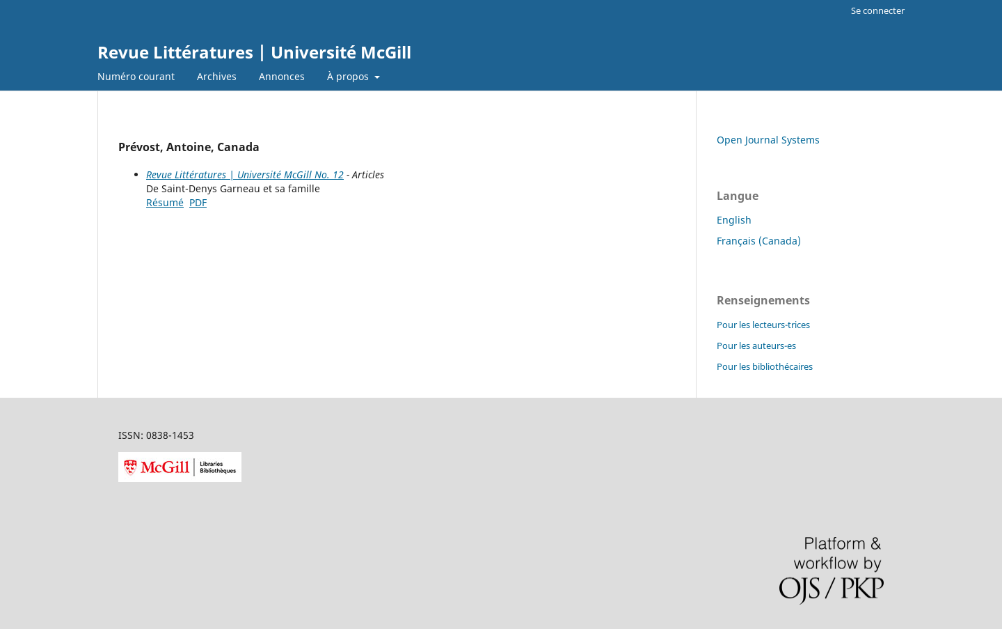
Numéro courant (136, 76)
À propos (349, 76)
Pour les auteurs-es (756, 345)
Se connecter (878, 10)
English (734, 219)
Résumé (165, 202)
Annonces (282, 76)
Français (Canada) (759, 240)
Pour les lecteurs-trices (763, 324)
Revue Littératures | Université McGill (254, 51)
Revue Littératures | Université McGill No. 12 (245, 174)
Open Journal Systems (768, 139)
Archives (217, 76)
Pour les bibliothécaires (765, 366)
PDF (198, 202)
